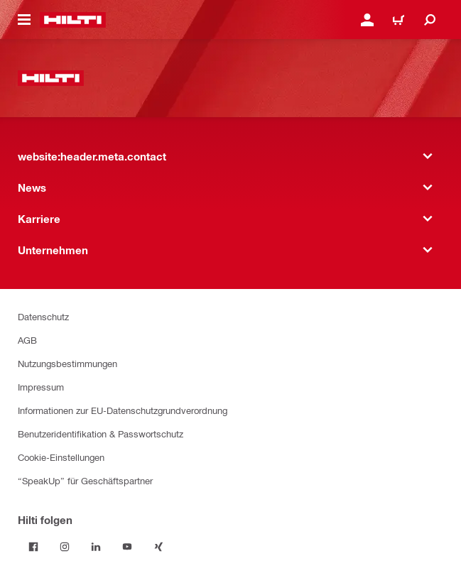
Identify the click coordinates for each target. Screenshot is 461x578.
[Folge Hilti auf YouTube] (127, 546)
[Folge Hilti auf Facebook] (33, 546)
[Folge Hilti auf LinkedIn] (96, 546)
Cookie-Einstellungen (61, 457)
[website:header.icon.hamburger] (24, 20)
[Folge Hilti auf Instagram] (64, 546)
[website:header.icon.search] (429, 20)
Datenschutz (43, 316)
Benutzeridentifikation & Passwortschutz (100, 433)
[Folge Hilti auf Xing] (158, 546)
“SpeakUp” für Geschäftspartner (85, 480)
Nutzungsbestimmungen (67, 363)
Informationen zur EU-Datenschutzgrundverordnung (122, 410)
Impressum (41, 386)
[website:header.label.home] (73, 20)
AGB (27, 339)
